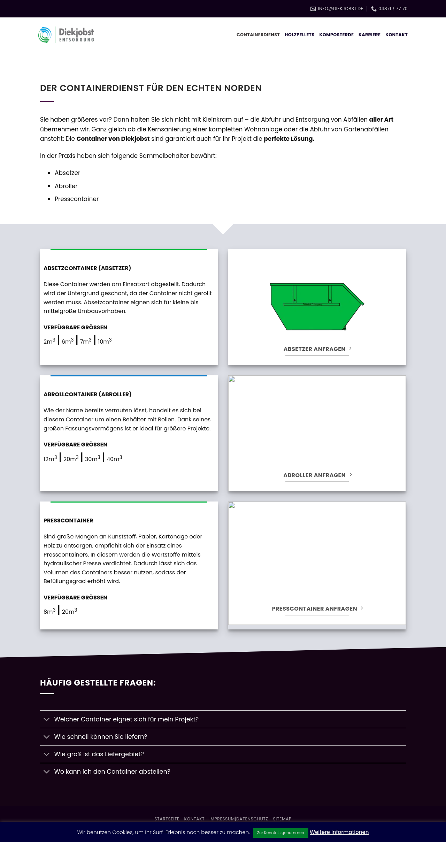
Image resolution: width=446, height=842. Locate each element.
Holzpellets (299, 35)
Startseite (166, 819)
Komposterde (337, 35)
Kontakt (396, 35)
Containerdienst (258, 35)
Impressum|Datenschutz (238, 819)
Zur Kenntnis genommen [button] (280, 832)
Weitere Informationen (339, 832)
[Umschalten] (47, 719)
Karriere (369, 35)
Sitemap (282, 819)
